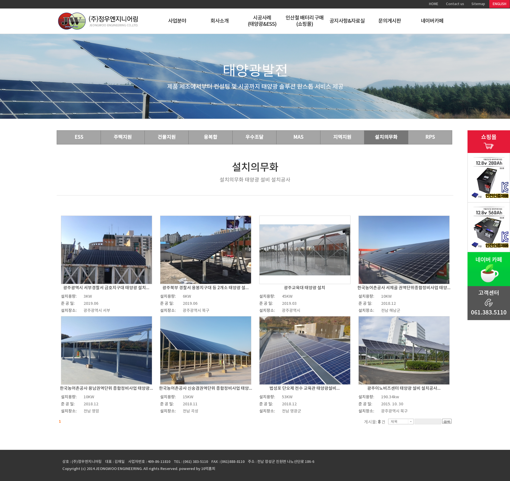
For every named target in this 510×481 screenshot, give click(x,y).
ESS (79, 137)
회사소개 (220, 21)
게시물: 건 (374, 422)
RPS (430, 137)
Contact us (455, 4)
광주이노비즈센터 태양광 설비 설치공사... (404, 388)
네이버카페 (432, 21)
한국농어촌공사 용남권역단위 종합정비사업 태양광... (106, 388)
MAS (298, 137)
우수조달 (254, 137)
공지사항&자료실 (347, 21)
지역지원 (342, 137)
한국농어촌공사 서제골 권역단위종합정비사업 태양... (403, 288)
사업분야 (177, 21)
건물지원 (167, 137)
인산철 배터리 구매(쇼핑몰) (305, 21)
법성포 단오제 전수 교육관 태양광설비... (304, 388)
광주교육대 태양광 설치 (304, 288)
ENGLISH (499, 4)
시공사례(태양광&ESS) (262, 21)
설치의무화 (386, 137)
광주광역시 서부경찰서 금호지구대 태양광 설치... (106, 288)
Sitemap (478, 4)
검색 (447, 421)
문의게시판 (389, 21)
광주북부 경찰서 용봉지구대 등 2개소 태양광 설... (205, 288)
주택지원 (123, 137)
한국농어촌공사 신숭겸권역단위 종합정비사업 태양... (205, 388)
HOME (433, 4)
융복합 (210, 137)
